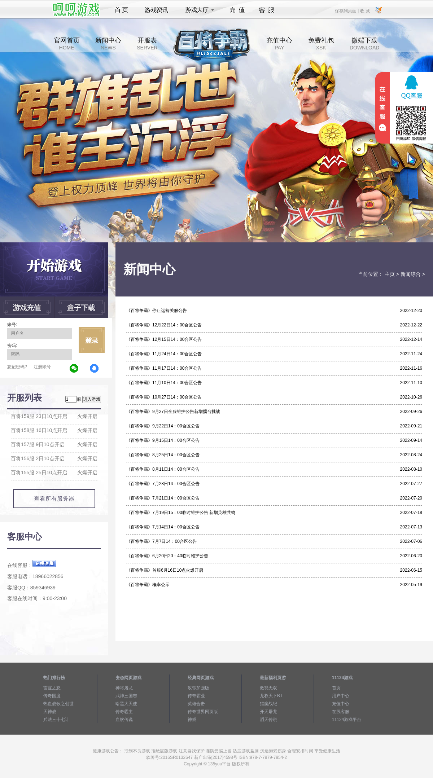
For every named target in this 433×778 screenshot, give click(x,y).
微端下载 (364, 43)
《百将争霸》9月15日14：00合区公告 (163, 440)
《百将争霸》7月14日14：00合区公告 (163, 526)
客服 (267, 10)
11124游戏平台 (346, 719)
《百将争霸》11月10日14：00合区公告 (164, 382)
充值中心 (279, 43)
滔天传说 (268, 719)
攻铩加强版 (198, 687)
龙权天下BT (271, 695)
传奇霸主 (124, 711)
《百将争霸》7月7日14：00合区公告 (161, 541)
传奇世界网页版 (203, 711)
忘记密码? (17, 366)
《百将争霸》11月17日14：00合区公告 (164, 368)
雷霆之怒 (52, 687)
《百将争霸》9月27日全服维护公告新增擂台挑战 (173, 411)
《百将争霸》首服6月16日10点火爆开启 (164, 570)
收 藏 (364, 10)
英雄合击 (196, 703)
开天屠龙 (268, 711)
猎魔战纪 (268, 703)
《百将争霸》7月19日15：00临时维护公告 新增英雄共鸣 (180, 512)
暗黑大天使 (126, 703)
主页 (390, 274)
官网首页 (67, 43)
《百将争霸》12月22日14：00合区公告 (164, 325)
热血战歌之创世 (58, 703)
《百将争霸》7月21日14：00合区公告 (163, 498)
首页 (121, 10)
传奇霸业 (196, 695)
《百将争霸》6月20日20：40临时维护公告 (167, 555)
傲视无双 (268, 687)
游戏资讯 (156, 10)
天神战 (49, 711)
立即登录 (92, 340)
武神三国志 (126, 695)
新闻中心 (108, 43)
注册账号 (42, 366)
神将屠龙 (124, 687)
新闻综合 (411, 274)
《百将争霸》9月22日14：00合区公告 (163, 425)
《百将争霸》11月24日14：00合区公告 (164, 353)
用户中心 (340, 695)
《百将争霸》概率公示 (148, 584)
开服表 (147, 43)
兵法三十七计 (56, 719)
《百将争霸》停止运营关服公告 (156, 310)
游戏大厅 (197, 10)
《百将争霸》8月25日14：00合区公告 (163, 454)
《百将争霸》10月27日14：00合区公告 (164, 397)
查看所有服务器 (54, 499)
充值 (237, 10)
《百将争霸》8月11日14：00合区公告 (163, 469)
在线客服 (340, 711)
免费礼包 (321, 43)
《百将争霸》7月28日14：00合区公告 (163, 483)
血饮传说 (124, 719)
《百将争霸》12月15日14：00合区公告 (164, 339)
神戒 (192, 719)
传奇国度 (52, 695)
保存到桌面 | (347, 10)
